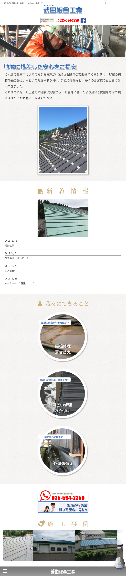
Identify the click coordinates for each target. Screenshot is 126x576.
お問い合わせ (116, 3)
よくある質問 (95, 3)
